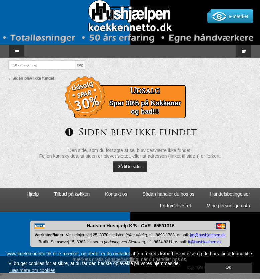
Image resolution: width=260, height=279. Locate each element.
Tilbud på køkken (72, 194)
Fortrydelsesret (175, 205)
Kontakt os (116, 194)
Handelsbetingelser (230, 194)
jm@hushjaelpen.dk (208, 235)
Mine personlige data (228, 205)
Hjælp (33, 194)
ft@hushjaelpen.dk (205, 242)
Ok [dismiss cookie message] (228, 267)
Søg (80, 65)
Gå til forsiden (130, 166)
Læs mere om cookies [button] (32, 270)
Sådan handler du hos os (168, 194)
